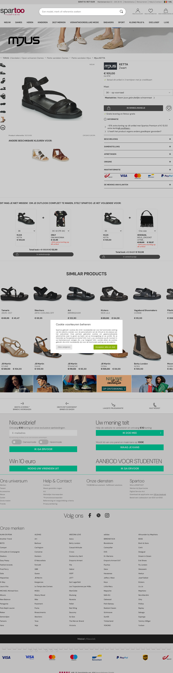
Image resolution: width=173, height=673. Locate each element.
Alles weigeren (64, 347)
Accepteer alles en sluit (105, 347)
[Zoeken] (121, 11)
